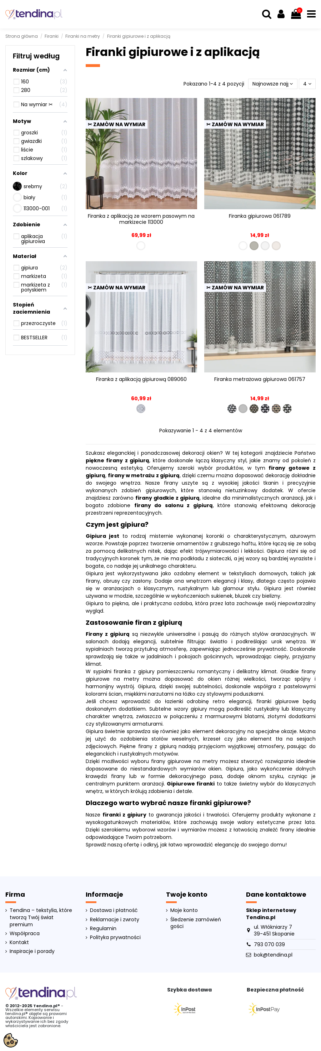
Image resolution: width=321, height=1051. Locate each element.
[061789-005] (254, 245)
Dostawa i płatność (114, 910)
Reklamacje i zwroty (114, 919)
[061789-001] (243, 245)
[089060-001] (140, 408)
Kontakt (19, 942)
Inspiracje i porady (32, 951)
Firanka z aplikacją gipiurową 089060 (141, 379)
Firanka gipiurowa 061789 (260, 216)
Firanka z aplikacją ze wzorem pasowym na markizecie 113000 (141, 219)
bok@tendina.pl (273, 954)
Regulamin (103, 928)
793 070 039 (269, 944)
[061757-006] (254, 408)
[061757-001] (231, 408)
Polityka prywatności (115, 937)
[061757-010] (287, 408)
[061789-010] (276, 245)
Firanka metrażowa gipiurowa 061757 (259, 379)
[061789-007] (265, 245)
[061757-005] (243, 408)
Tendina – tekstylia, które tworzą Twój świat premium (41, 917)
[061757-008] (276, 408)
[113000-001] (140, 245)
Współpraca (25, 933)
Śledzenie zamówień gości (195, 923)
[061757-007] (265, 408)
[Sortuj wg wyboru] (272, 84)
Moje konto (184, 910)
